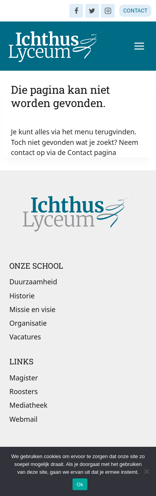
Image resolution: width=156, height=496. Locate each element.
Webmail (23, 419)
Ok (79, 484)
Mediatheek (28, 405)
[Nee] (146, 471)
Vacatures (25, 336)
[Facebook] (76, 11)
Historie (22, 295)
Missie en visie (32, 309)
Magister (23, 377)
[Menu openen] (139, 46)
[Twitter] (92, 11)
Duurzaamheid (33, 281)
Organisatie (28, 323)
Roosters (23, 391)
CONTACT (135, 10)
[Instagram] (108, 11)
